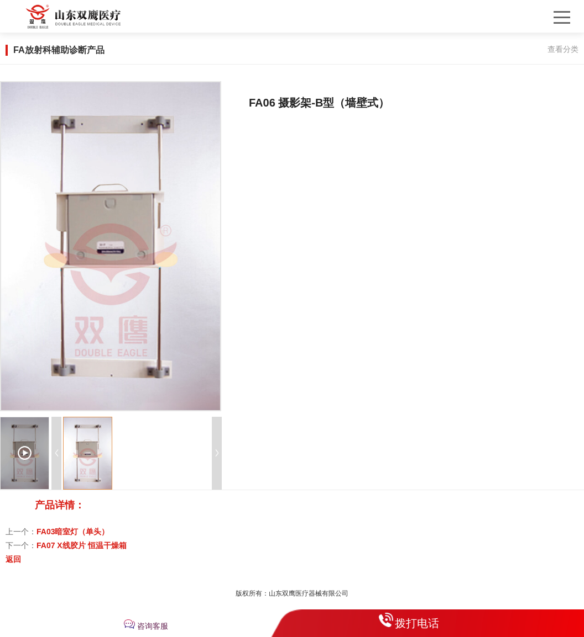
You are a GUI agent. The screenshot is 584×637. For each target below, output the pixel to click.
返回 (13, 559)
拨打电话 (417, 623)
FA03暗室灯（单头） (72, 531)
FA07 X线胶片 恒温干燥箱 (81, 545)
